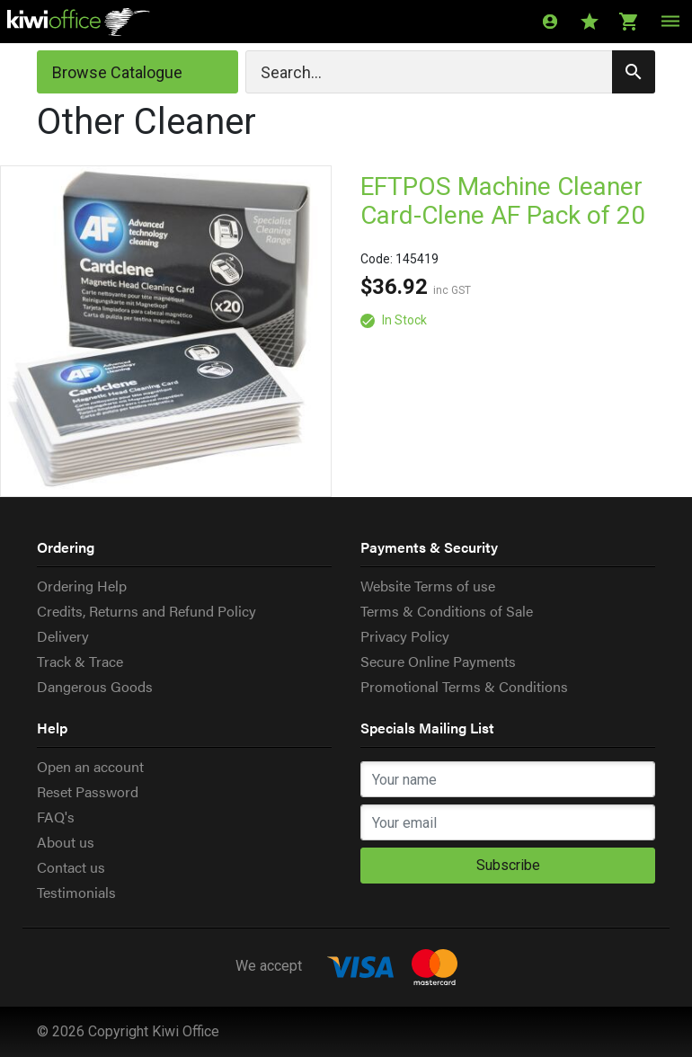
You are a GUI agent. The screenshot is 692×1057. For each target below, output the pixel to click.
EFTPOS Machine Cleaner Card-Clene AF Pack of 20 (502, 201)
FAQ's (56, 816)
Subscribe (508, 865)
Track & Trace (80, 661)
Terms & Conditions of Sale (446, 610)
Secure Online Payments (438, 661)
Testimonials (76, 892)
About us (65, 841)
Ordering (65, 547)
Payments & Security (429, 547)
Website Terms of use (427, 585)
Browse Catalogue (117, 72)
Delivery (63, 636)
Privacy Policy (404, 636)
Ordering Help (82, 585)
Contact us (71, 867)
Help (52, 727)
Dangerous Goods (95, 686)
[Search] (450, 71)
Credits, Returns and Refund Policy (146, 610)
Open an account (90, 766)
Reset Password (87, 791)
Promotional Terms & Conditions (464, 686)
